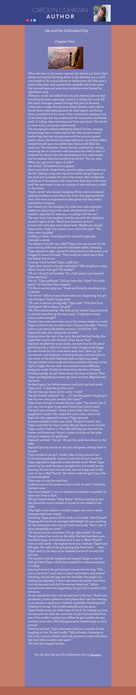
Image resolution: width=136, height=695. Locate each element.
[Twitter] (34, 20)
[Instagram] (27, 20)
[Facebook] (31, 20)
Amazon (95, 654)
